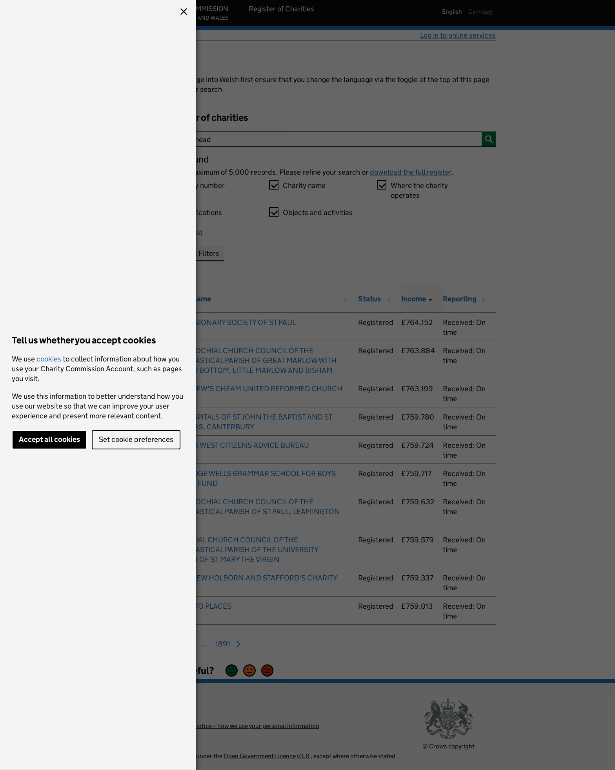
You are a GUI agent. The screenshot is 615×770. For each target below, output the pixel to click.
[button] (183, 12)
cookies (48, 358)
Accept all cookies (49, 439)
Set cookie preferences (136, 439)
